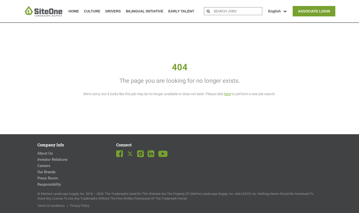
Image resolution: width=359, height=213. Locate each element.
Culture (92, 11)
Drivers (113, 11)
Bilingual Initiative (144, 11)
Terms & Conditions (51, 206)
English (277, 11)
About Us (45, 153)
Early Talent (181, 11)
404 (179, 67)
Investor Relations (52, 159)
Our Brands (46, 172)
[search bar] (237, 11)
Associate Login (314, 11)
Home (74, 11)
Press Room (47, 178)
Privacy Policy (80, 206)
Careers (43, 166)
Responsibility (49, 184)
